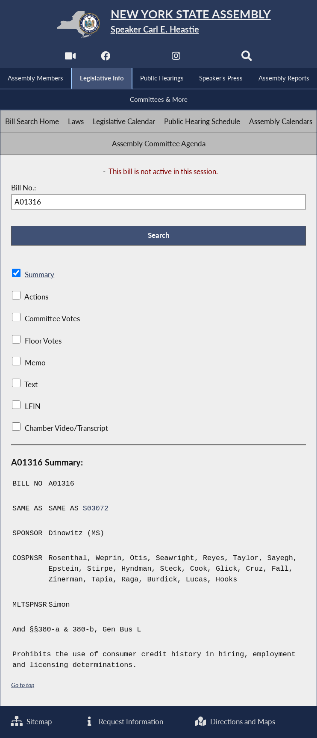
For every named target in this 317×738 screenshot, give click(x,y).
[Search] (246, 58)
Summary (39, 274)
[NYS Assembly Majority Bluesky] (211, 58)
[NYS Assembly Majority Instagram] (176, 58)
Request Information (123, 721)
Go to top (22, 684)
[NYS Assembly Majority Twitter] (140, 58)
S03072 (96, 508)
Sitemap (31, 721)
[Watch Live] (70, 58)
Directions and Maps (234, 721)
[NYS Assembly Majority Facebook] (105, 58)
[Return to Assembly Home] (158, 24)
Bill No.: (23, 187)
